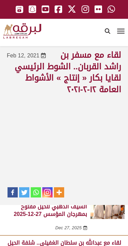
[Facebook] (13, 192)
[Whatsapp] (36, 192)
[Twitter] (24, 192)
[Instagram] (47, 192)
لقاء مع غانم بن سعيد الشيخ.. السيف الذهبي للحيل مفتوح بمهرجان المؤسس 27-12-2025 (50, 206)
